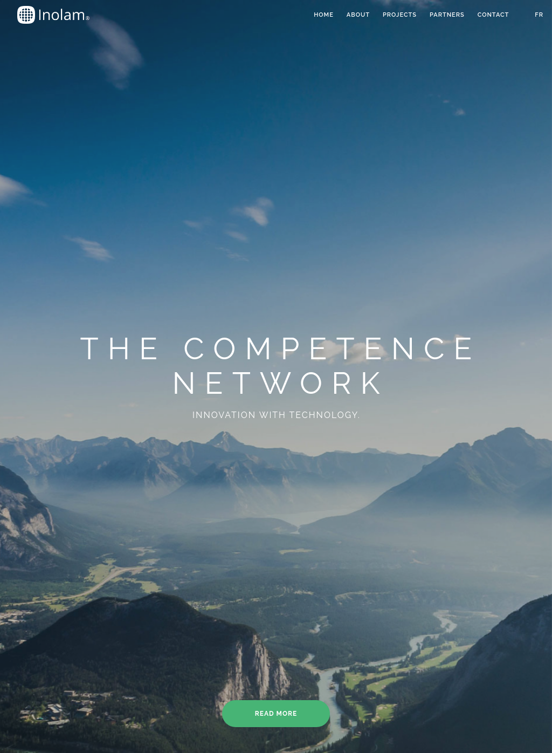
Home (324, 14)
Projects (400, 14)
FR (539, 14)
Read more (276, 713)
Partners (447, 14)
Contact (493, 14)
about (358, 14)
